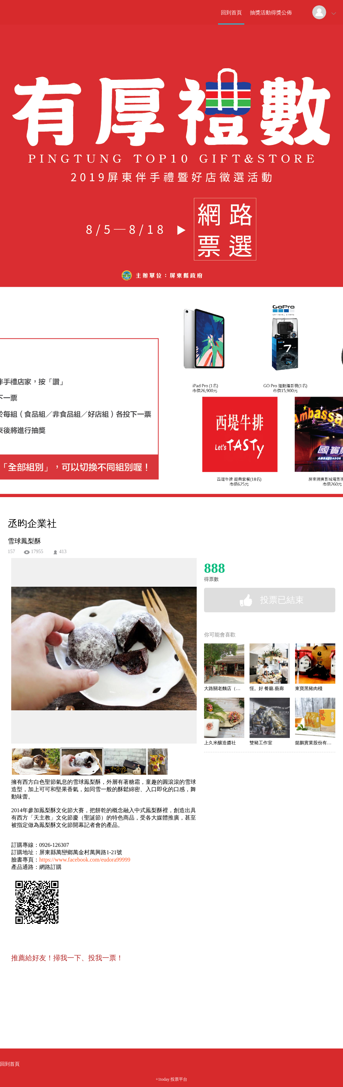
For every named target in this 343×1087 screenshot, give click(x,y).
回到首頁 (231, 12)
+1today (162, 1079)
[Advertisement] (93, 1006)
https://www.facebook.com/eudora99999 (84, 860)
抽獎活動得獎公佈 (271, 12)
